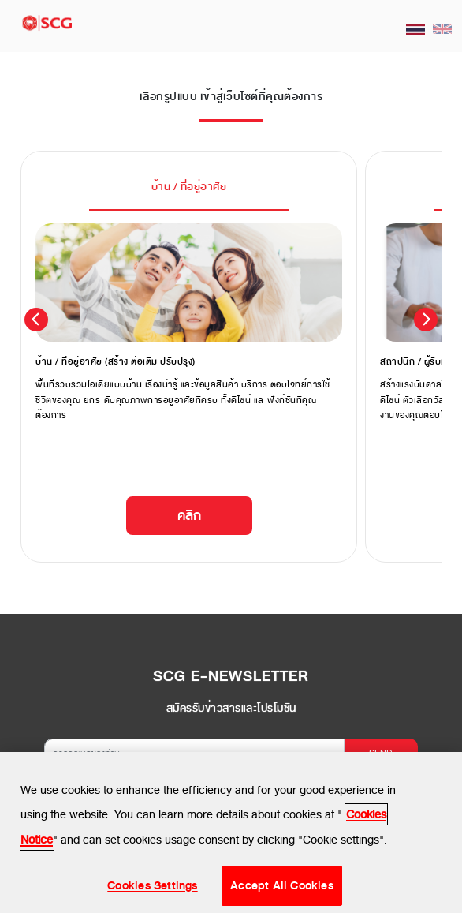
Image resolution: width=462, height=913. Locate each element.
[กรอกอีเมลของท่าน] (194, 753)
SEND (381, 753)
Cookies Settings (152, 889)
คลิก (189, 515)
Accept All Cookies (281, 889)
